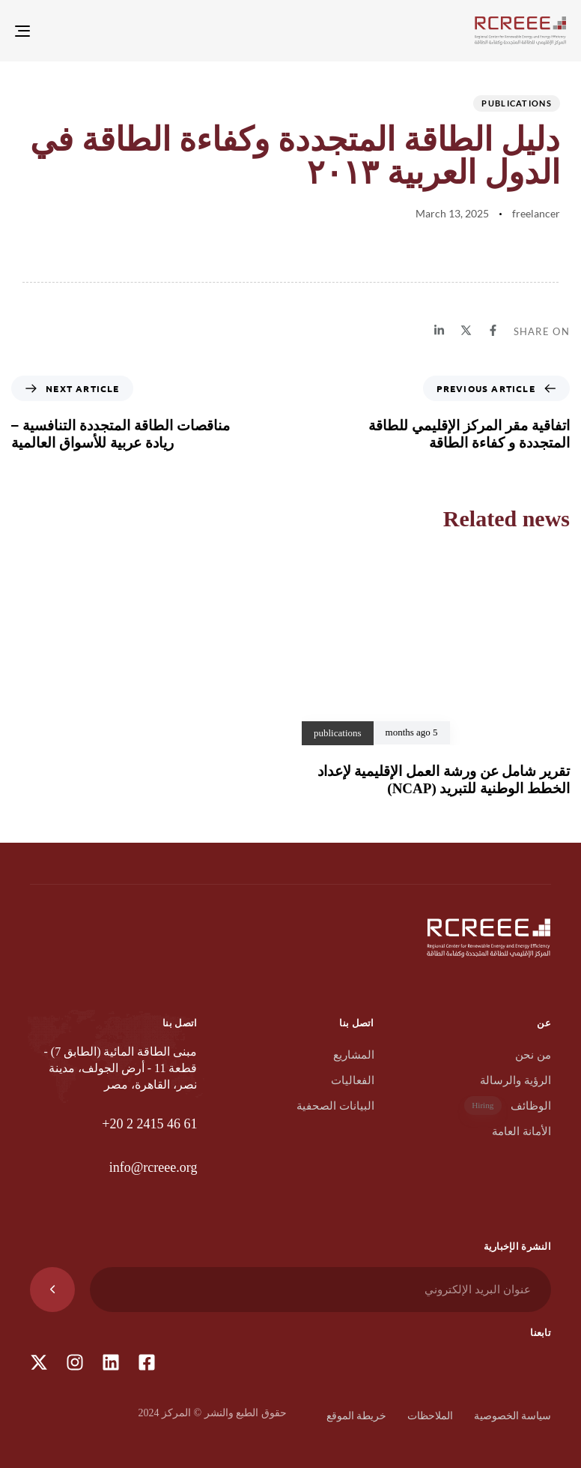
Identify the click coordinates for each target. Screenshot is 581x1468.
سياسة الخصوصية (513, 1416)
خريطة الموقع (356, 1416)
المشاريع (353, 1055)
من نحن (533, 1055)
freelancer (536, 213)
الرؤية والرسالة (515, 1080)
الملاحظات (430, 1416)
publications (516, 103)
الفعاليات (352, 1080)
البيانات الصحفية (335, 1106)
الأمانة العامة (521, 1131)
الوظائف (507, 1105)
